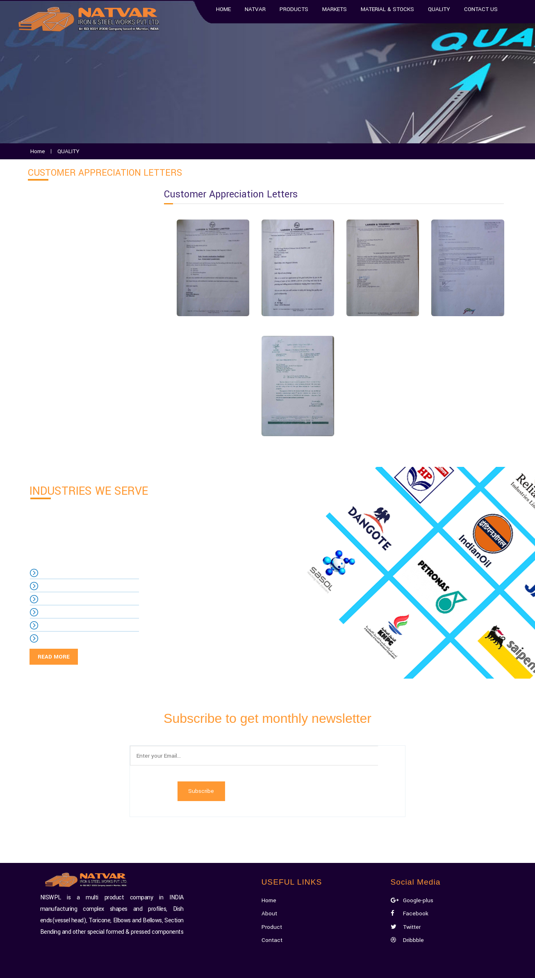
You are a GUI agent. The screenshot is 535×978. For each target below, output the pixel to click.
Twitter (407, 878)
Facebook (410, 865)
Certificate (56, 240)
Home (270, 852)
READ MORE (54, 657)
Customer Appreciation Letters (83, 261)
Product (272, 878)
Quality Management (70, 220)
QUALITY (54, 199)
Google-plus (412, 852)
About (270, 865)
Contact (272, 891)
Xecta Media (314, 968)
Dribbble (408, 891)
